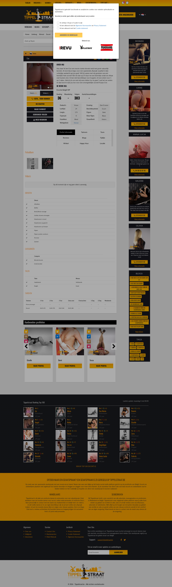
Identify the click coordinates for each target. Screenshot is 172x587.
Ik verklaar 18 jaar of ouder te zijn (69, 23)
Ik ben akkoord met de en (81, 25)
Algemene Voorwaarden (83, 25)
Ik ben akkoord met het (72, 28)
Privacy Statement (100, 25)
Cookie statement (82, 28)
